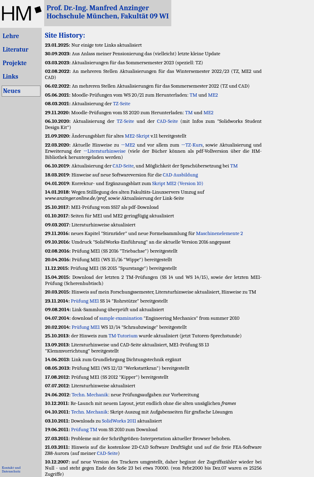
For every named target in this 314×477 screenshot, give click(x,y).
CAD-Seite (167, 121)
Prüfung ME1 (85, 301)
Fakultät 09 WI (145, 16)
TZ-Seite (121, 103)
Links (10, 76)
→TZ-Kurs (192, 145)
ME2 (213, 95)
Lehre (10, 36)
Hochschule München (82, 16)
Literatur (15, 49)
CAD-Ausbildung (180, 175)
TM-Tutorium (122, 335)
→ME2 (128, 145)
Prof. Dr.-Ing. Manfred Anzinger (98, 8)
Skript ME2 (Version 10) (177, 183)
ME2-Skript (137, 136)
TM (193, 95)
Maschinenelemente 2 (219, 233)
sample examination (121, 318)
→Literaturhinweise (104, 151)
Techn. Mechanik (90, 394)
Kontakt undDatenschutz (11, 469)
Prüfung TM (84, 429)
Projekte (14, 63)
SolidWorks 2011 (119, 421)
